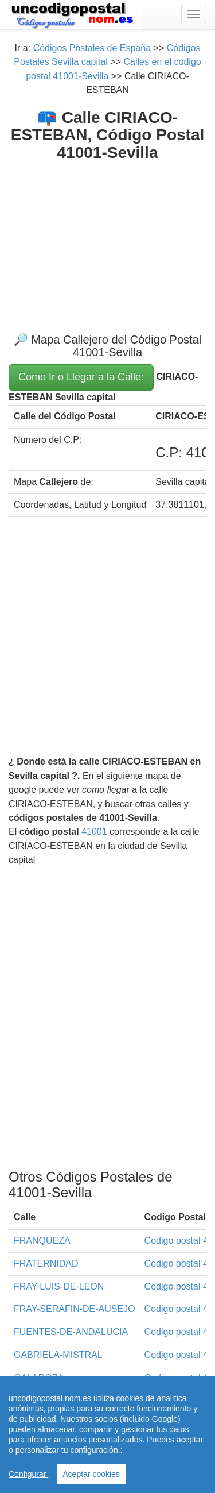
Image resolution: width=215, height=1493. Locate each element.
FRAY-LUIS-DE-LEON (59, 1286)
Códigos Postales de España (92, 48)
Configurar (28, 1474)
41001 (94, 831)
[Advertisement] (107, 238)
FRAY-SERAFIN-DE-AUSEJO (74, 1309)
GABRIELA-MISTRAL (58, 1355)
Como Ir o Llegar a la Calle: (81, 377)
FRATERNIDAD (46, 1263)
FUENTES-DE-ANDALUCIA (71, 1332)
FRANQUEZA (42, 1240)
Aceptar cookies (91, 1474)
